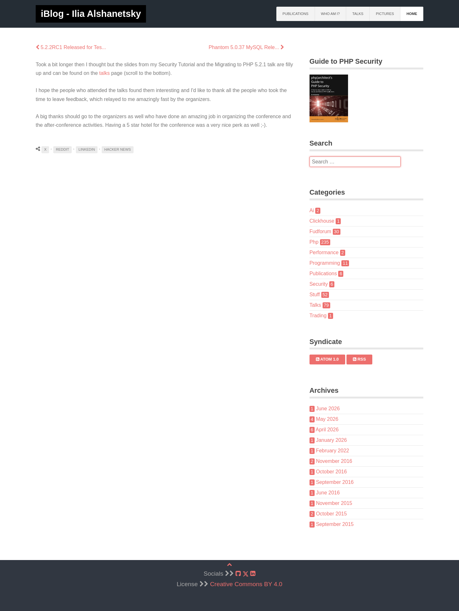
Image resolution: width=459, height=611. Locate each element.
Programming (329, 263)
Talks (357, 14)
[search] (355, 161)
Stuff (319, 294)
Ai (315, 210)
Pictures (385, 14)
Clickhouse (325, 221)
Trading (321, 315)
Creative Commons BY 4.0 (246, 584)
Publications (295, 14)
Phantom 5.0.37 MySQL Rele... (246, 47)
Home (411, 14)
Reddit (62, 149)
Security (322, 284)
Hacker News (117, 149)
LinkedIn (86, 149)
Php (320, 242)
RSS (359, 359)
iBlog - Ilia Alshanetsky (91, 14)
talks (104, 73)
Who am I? (330, 14)
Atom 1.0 (327, 359)
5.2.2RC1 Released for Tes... (71, 47)
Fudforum (325, 231)
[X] (246, 574)
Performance (327, 252)
